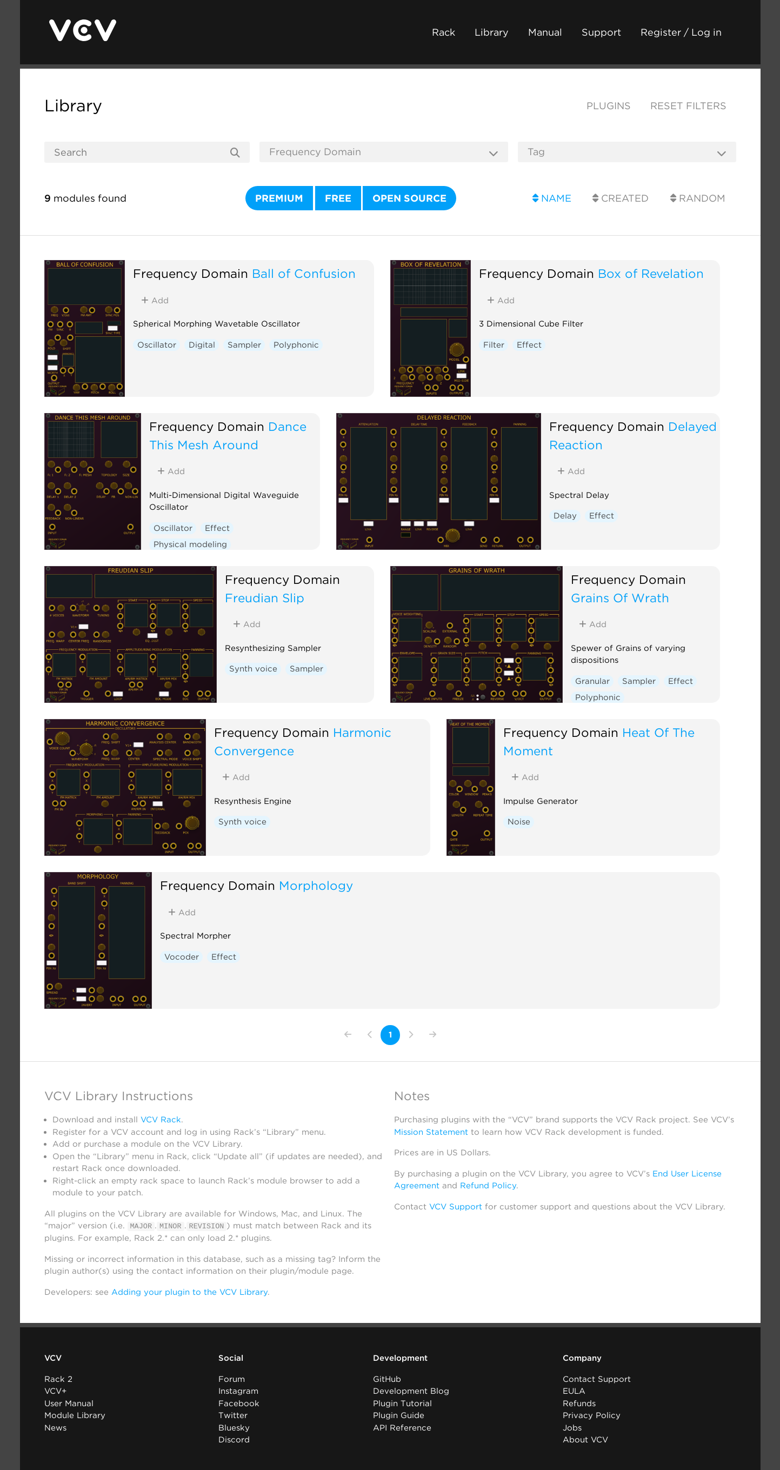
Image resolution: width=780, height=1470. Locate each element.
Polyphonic (296, 345)
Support (601, 32)
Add (155, 300)
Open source (409, 198)
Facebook (238, 1403)
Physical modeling (190, 544)
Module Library (74, 1415)
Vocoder (181, 957)
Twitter (233, 1415)
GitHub (387, 1378)
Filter (493, 345)
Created (620, 198)
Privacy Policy (592, 1415)
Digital (202, 345)
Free (338, 198)
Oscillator (156, 345)
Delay (565, 516)
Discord (234, 1440)
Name (551, 198)
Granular (592, 681)
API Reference (402, 1427)
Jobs (572, 1427)
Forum (231, 1378)
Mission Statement (431, 1132)
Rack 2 (58, 1378)
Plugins (608, 105)
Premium (279, 198)
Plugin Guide (398, 1415)
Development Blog (411, 1391)
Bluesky (234, 1427)
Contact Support (597, 1378)
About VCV (585, 1440)
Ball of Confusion (304, 273)
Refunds (579, 1403)
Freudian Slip (264, 597)
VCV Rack (161, 1120)
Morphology (316, 885)
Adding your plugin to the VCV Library (189, 1291)
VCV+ (55, 1391)
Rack (443, 32)
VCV (53, 1358)
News (55, 1427)
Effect (529, 345)
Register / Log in (681, 32)
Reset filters (688, 105)
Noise (519, 822)
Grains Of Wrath (620, 597)
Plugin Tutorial (402, 1403)
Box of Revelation (651, 273)
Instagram (238, 1391)
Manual (545, 32)
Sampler (244, 345)
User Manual (69, 1403)
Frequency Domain (190, 273)
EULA (574, 1391)
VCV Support (455, 1207)
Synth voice (253, 669)
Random (697, 198)
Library (492, 32)
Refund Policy (488, 1185)
